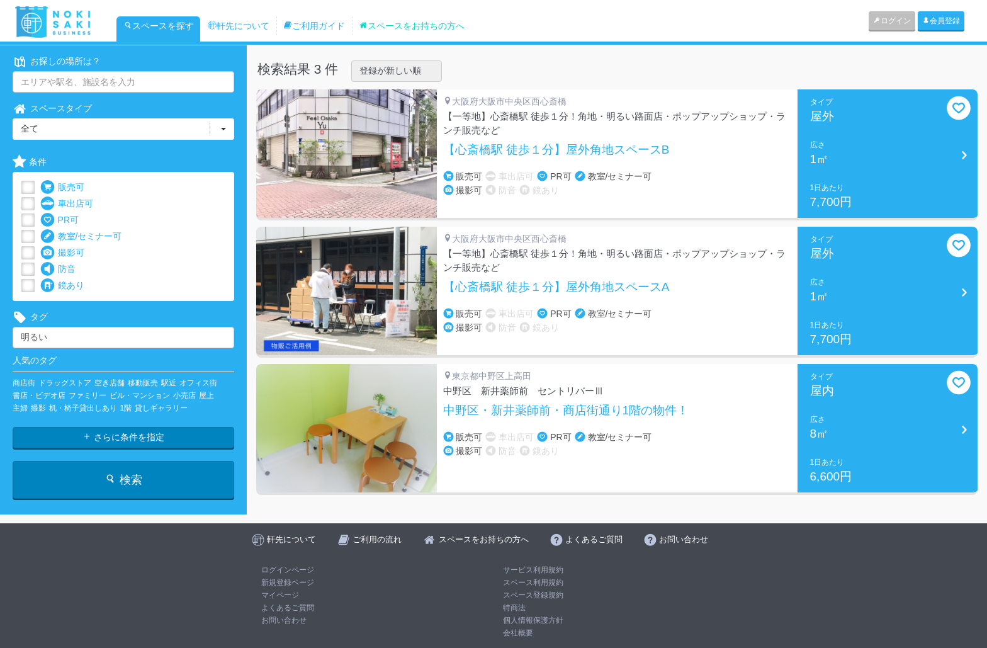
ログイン (892, 20)
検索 (123, 479)
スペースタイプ (52, 108)
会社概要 (518, 632)
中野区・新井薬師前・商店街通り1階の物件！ (566, 410)
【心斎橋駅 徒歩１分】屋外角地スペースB (556, 150)
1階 (126, 408)
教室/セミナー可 (81, 236)
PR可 (59, 220)
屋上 (206, 395)
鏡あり (62, 285)
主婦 (20, 408)
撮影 (38, 408)
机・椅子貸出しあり (83, 408)
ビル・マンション (140, 395)
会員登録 (941, 20)
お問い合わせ (284, 620)
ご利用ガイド (314, 26)
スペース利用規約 (533, 582)
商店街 (24, 382)
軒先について (238, 26)
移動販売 (143, 382)
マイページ (280, 595)
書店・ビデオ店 (39, 395)
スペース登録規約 (533, 595)
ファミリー (87, 395)
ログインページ (287, 570)
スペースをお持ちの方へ (412, 26)
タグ (30, 317)
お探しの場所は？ (57, 61)
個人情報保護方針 (533, 620)
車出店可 (66, 203)
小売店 (184, 395)
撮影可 (62, 252)
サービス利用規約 (533, 570)
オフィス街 (198, 382)
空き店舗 (109, 382)
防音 (58, 269)
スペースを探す (158, 26)
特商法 (514, 607)
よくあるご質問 (287, 607)
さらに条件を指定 (123, 437)
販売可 (62, 187)
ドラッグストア (64, 382)
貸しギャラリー (161, 408)
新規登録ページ (287, 582)
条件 (30, 162)
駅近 (168, 382)
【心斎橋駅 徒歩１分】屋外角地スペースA (556, 287)
